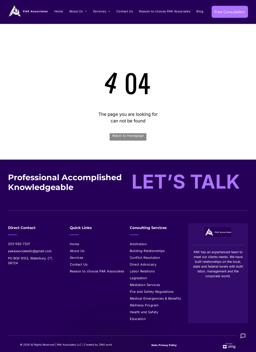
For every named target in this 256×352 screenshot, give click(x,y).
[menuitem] (58, 11)
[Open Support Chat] (243, 336)
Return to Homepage (128, 136)
